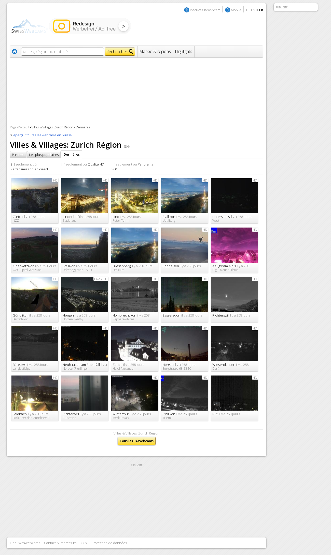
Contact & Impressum (60, 543)
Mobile (236, 10)
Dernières (72, 154)
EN (253, 10)
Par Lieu (18, 154)
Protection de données (109, 543)
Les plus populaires (44, 154)
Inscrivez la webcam (205, 10)
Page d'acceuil (19, 127)
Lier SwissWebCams (25, 543)
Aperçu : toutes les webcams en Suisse (42, 135)
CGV (84, 543)
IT (257, 10)
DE (248, 10)
